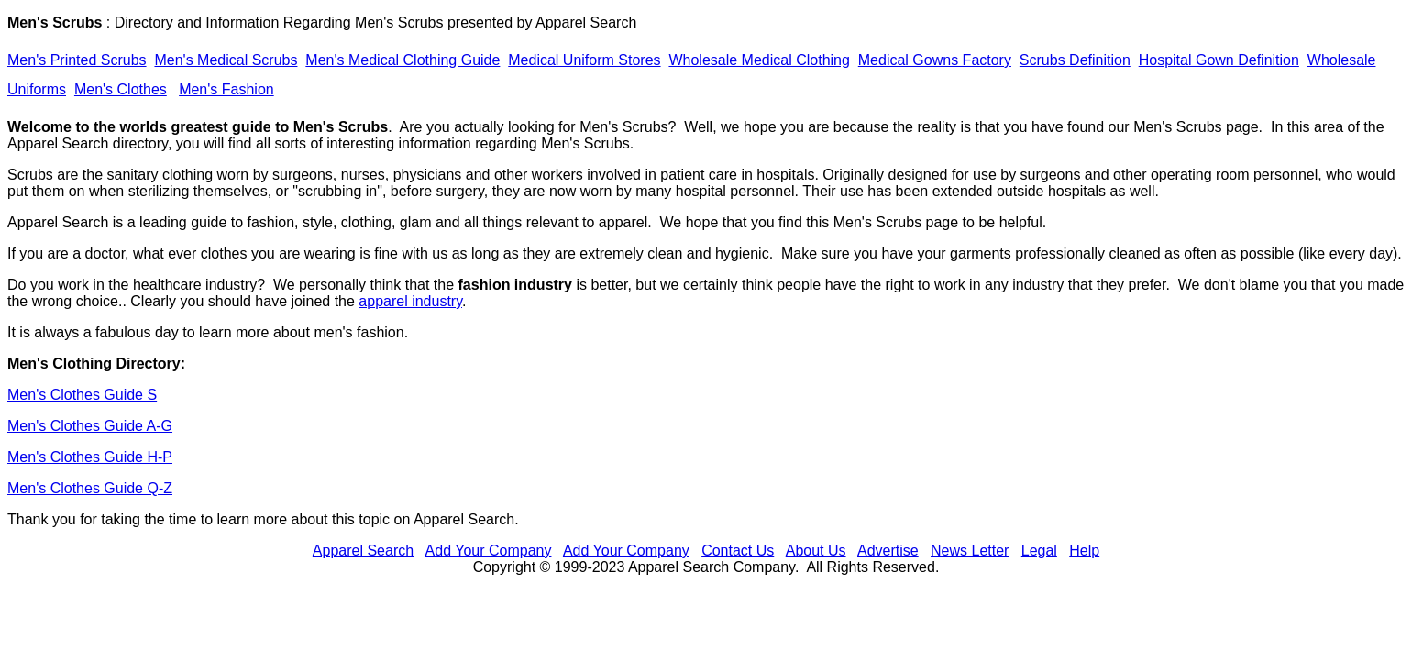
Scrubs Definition (1075, 60)
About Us (816, 550)
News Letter (970, 550)
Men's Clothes (120, 89)
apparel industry (410, 301)
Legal (1039, 550)
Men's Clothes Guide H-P (89, 457)
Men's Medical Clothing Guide (402, 60)
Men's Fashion (226, 89)
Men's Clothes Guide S (82, 394)
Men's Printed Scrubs (77, 60)
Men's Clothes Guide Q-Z (89, 488)
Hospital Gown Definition (1219, 60)
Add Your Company (488, 550)
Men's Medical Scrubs (225, 60)
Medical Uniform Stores (584, 60)
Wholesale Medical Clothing (758, 60)
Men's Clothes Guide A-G (89, 426)
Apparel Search (585, 22)
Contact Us (737, 550)
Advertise (888, 550)
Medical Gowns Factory (934, 60)
